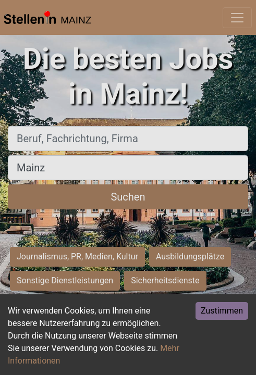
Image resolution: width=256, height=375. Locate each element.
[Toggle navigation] (237, 17)
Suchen (128, 197)
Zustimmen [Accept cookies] (222, 311)
